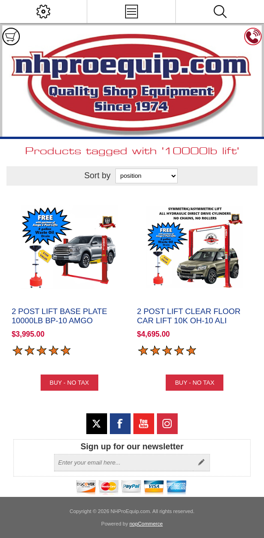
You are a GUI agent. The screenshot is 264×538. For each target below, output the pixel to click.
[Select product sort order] (146, 176)
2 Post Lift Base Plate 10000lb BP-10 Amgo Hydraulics (59, 320)
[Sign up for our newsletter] (123, 462)
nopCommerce (146, 523)
